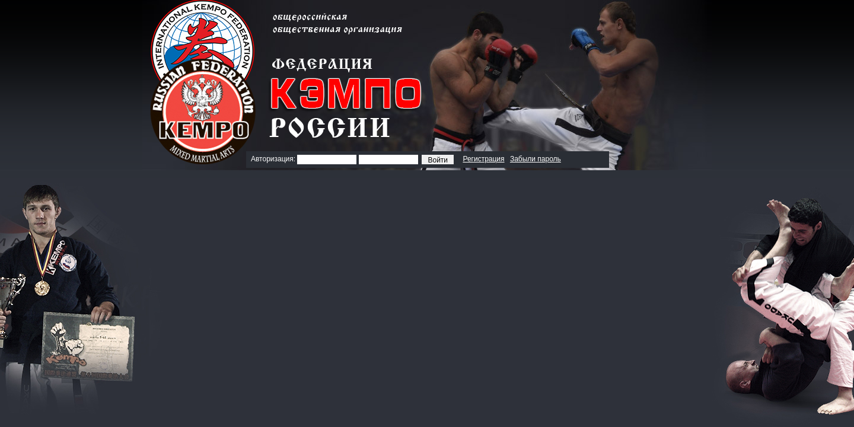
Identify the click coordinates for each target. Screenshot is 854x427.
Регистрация (483, 159)
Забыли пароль (535, 159)
